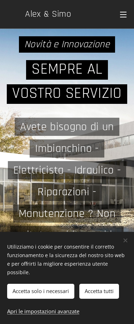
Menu (123, 14)
